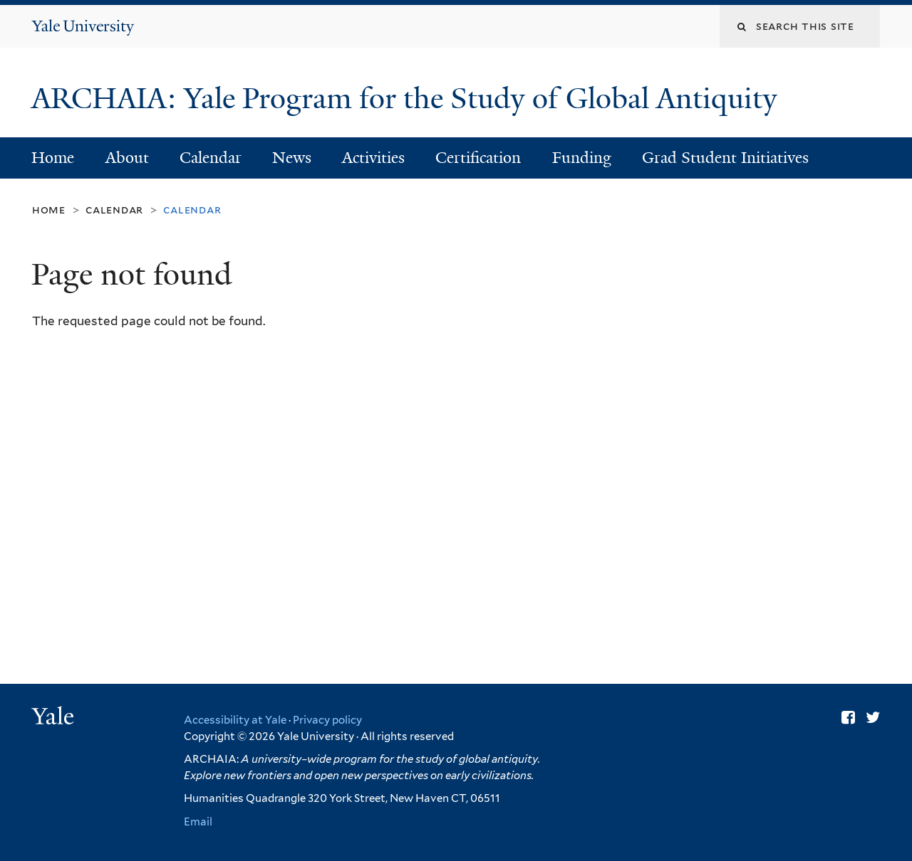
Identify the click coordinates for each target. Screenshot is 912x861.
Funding (581, 157)
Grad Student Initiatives (725, 157)
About (127, 157)
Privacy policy (327, 720)
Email (198, 821)
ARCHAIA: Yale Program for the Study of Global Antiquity (407, 98)
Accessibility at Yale (235, 720)
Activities (373, 157)
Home (52, 157)
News (291, 157)
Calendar (211, 157)
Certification (478, 157)
